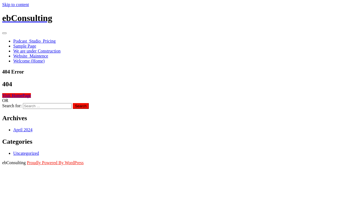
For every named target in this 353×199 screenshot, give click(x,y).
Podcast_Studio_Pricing (34, 41)
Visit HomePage (16, 95)
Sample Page (24, 46)
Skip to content (15, 4)
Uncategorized (26, 153)
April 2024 (23, 129)
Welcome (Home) (29, 61)
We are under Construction (37, 51)
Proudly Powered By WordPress (55, 162)
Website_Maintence (30, 56)
